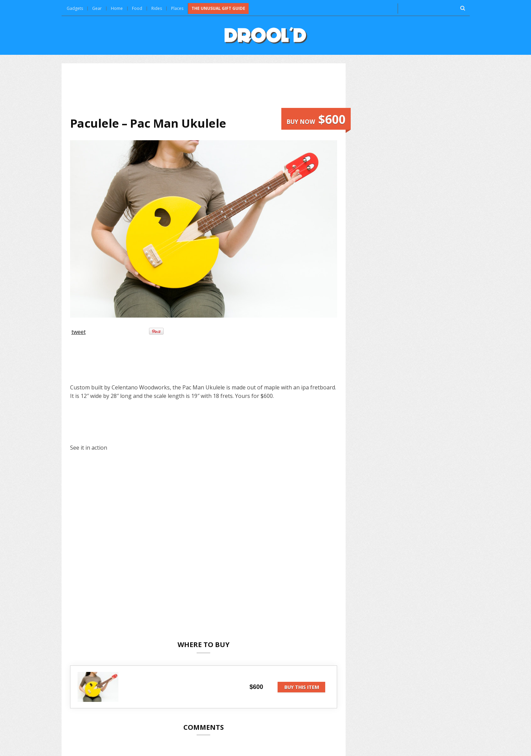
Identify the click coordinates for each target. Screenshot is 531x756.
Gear (97, 8)
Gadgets (75, 8)
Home (117, 8)
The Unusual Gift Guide (218, 8)
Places (177, 8)
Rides (156, 8)
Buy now (316, 119)
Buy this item (301, 687)
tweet (78, 332)
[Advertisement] (203, 90)
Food (137, 8)
